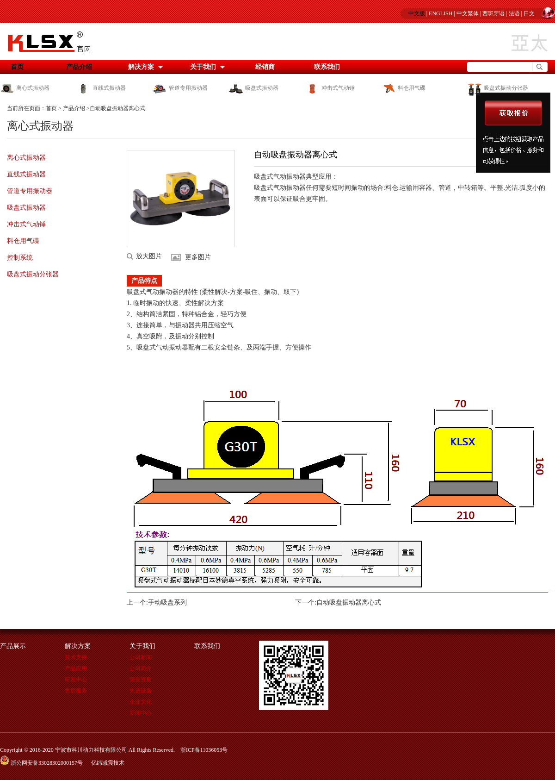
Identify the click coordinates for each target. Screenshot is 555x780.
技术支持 (76, 657)
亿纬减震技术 (107, 763)
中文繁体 (467, 13)
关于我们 (203, 66)
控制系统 (20, 257)
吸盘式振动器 (253, 88)
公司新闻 (141, 657)
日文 (529, 13)
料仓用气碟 (404, 88)
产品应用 (76, 668)
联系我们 (327, 66)
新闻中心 (141, 713)
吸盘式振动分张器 (497, 88)
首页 (51, 108)
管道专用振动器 (180, 88)
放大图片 (149, 256)
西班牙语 (493, 13)
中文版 (416, 13)
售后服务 (76, 690)
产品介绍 (79, 66)
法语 (514, 13)
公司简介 (141, 668)
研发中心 (76, 679)
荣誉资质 (141, 679)
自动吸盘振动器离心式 (348, 602)
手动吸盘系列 (167, 602)
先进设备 (141, 690)
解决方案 (141, 66)
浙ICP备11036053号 (204, 750)
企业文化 (141, 702)
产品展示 (13, 646)
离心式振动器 (24, 88)
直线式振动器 (101, 88)
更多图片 (198, 257)
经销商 (265, 66)
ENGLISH (440, 13)
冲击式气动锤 (330, 88)
